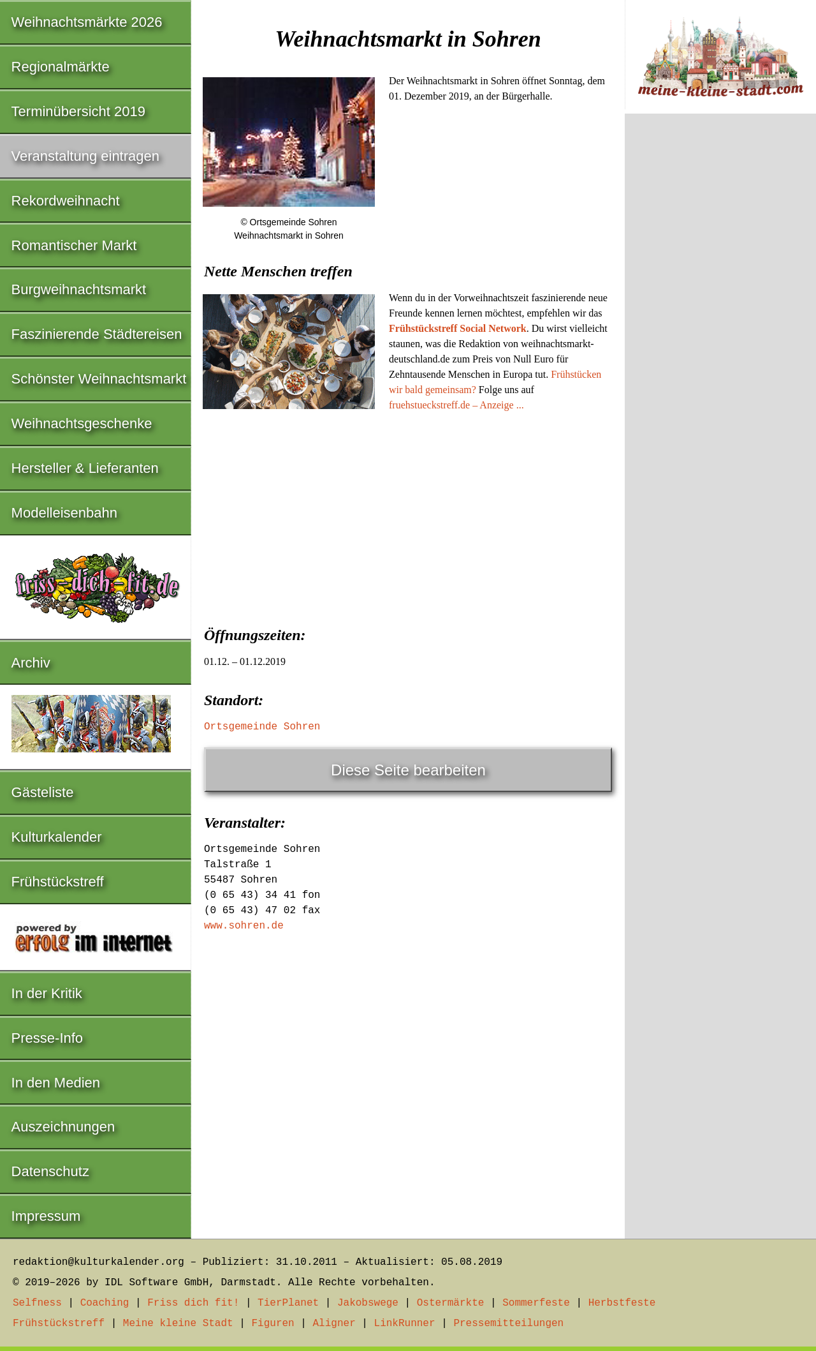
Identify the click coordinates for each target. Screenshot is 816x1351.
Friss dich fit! (193, 1303)
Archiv (30, 663)
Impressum (46, 1216)
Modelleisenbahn (64, 513)
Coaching (104, 1303)
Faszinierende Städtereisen (96, 334)
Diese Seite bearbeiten (408, 770)
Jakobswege (367, 1303)
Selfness (37, 1303)
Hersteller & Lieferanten (85, 468)
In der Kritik (46, 993)
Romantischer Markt (74, 245)
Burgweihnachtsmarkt (79, 289)
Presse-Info (47, 1038)
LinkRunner (404, 1323)
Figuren (272, 1323)
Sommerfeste (536, 1303)
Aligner (334, 1323)
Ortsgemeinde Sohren (262, 727)
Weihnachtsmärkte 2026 (87, 22)
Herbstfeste (622, 1303)
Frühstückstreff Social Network (458, 328)
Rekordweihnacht (65, 201)
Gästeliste (42, 792)
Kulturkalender (56, 837)
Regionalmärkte (60, 67)
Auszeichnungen (63, 1127)
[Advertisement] (408, 515)
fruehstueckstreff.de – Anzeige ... (456, 404)
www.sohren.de (244, 926)
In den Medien (55, 1083)
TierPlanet (288, 1303)
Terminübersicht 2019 (78, 111)
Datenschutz (50, 1171)
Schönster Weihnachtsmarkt (99, 379)
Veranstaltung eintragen (85, 156)
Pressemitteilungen (508, 1323)
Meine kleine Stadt (178, 1323)
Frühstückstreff (57, 882)
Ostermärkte (450, 1303)
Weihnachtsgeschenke (81, 423)
